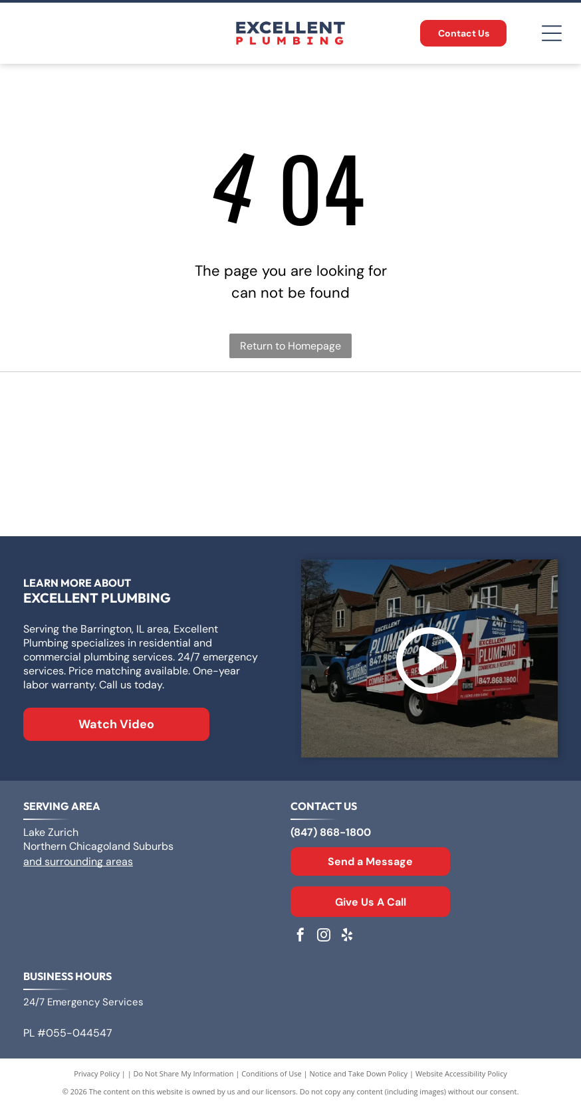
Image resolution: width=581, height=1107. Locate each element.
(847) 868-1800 (330, 832)
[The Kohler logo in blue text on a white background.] (290, 491)
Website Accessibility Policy (461, 1073)
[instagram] (324, 936)
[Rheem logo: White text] (106, 491)
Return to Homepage (290, 346)
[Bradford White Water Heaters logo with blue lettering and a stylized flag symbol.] (474, 418)
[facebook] (300, 936)
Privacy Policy (97, 1073)
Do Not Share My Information (184, 1073)
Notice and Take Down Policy (359, 1073)
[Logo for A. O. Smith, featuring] (290, 418)
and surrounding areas (78, 861)
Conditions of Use (271, 1073)
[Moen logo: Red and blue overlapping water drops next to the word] (474, 491)
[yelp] (347, 936)
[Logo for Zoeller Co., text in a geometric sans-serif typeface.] (106, 418)
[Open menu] (552, 33)
